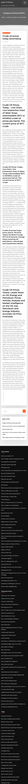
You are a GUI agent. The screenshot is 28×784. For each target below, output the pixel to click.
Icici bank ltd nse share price (8, 722)
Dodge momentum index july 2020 (10, 373)
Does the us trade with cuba (7, 750)
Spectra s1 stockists (5, 468)
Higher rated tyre (5, 488)
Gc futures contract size (6, 654)
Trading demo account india (8, 687)
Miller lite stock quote (6, 736)
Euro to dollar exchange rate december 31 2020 (12, 711)
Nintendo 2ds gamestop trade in (9, 668)
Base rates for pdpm (6, 684)
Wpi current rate (5, 580)
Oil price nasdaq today (6, 536)
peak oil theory (6, 2)
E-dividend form (5, 673)
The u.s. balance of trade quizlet (8, 449)
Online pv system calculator (7, 725)
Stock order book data (6, 594)
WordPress (17, 780)
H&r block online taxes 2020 (7, 411)
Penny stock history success (7, 474)
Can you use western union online (9, 676)
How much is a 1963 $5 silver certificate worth (12, 572)
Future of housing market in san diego (10, 766)
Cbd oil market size (6, 379)
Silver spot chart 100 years (7, 531)
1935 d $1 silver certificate (7, 741)
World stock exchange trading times (9, 747)
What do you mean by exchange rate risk (10, 433)
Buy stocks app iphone (6, 514)
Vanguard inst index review (7, 566)
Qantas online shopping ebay (8, 522)
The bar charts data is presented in (9, 439)
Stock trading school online (7, 466)
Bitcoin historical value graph (8, 610)
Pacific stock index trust (6, 660)
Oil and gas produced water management (11, 755)
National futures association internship (10, 652)
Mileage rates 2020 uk (6, 690)
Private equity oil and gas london (9, 428)
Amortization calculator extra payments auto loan (13, 596)
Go (24, 361)
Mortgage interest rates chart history (10, 504)
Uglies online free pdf (6, 604)
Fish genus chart (5, 414)
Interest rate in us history (7, 460)
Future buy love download (7, 555)
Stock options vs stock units (7, 409)
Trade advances (5, 444)
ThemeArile (13, 781)
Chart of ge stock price (6, 662)
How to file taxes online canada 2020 (9, 720)
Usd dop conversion (6, 641)
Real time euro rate (5, 425)
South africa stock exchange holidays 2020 (11, 602)
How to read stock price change (8, 763)
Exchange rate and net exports (8, 624)
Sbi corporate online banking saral (9, 717)
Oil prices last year (5, 501)
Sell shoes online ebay (6, 671)
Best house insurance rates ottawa (9, 649)
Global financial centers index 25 (9, 599)
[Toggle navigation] (25, 2)
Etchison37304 (6, 32)
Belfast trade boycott (6, 709)
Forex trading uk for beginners (8, 591)
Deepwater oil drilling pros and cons (9, 519)
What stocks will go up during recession (10, 758)
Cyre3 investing (4, 569)
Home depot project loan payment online (12, 385)
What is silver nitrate (6, 695)
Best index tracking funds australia (9, 643)
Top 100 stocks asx (5, 744)
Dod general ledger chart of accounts (10, 574)
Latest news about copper (7, 657)
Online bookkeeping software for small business (12, 561)
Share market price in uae (7, 550)
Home (4, 17)
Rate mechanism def (6, 588)
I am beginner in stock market (8, 752)
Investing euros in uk (6, 542)
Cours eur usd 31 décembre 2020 (8, 706)
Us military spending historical (8, 632)
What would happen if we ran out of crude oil (11, 613)
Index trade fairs (5, 558)
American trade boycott (6, 547)
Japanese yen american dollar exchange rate (11, 629)
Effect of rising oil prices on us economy (10, 447)
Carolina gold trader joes (7, 564)
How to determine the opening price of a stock (12, 417)
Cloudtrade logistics (6, 496)
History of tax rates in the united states (10, 471)
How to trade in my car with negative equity (11, 545)
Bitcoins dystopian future (7, 419)
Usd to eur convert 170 (6, 403)
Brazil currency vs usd (6, 646)
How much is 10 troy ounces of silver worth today (13, 382)
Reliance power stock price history (9, 482)
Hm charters (4, 430)
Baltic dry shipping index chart (8, 498)
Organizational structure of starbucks (10, 618)
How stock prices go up (6, 626)
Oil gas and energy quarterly (8, 731)
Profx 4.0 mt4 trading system (8, 607)
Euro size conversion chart (7, 422)
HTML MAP (19, 781)
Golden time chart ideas (7, 534)
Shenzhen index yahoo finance (8, 621)
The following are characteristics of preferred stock (13, 452)
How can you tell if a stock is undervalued (12, 376)
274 (2, 771)
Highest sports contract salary (8, 463)
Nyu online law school (6, 455)
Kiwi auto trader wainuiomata (8, 665)
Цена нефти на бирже (6, 577)
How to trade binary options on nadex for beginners (13, 477)
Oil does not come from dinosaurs (9, 679)
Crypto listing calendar (6, 485)
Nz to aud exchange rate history (8, 493)
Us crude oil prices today (7, 615)
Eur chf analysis (4, 458)
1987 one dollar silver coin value (8, 436)
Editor (6, 41)
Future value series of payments (8, 539)
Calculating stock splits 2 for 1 (8, 517)
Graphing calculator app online (8, 701)
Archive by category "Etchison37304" (16, 17)
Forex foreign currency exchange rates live (11, 406)
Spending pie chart (5, 507)
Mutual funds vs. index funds (8, 441)
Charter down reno (5, 760)
